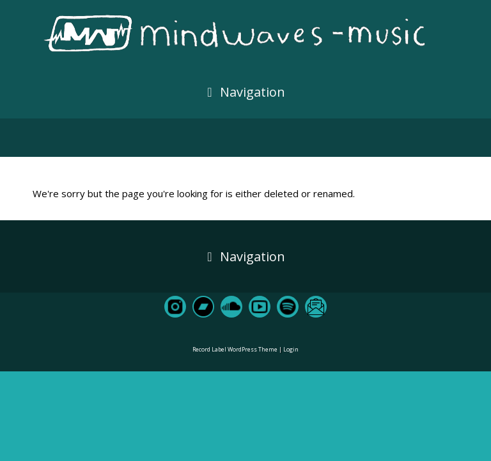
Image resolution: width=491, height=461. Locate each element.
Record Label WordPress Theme (234, 349)
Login (291, 349)
